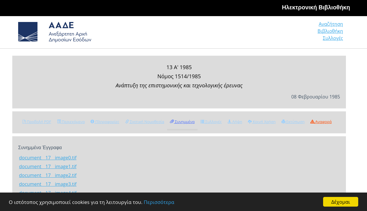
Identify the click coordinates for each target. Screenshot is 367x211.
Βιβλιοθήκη (295, 34)
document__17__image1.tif (47, 166)
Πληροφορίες (104, 121)
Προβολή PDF (37, 121)
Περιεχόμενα (71, 121)
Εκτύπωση (293, 121)
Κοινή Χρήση (261, 121)
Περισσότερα (159, 202)
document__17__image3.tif (47, 184)
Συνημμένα (182, 121)
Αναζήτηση (254, 34)
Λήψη (234, 121)
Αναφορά (321, 121)
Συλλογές (333, 34)
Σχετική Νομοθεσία (144, 121)
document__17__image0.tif (47, 157)
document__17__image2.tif (47, 175)
